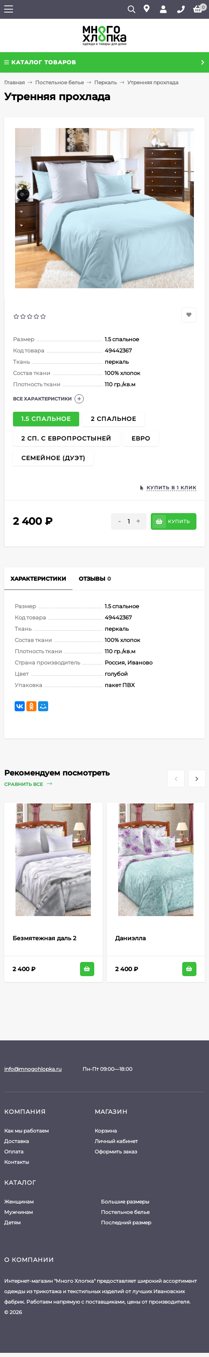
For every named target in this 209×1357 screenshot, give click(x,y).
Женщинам (19, 1201)
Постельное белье (59, 82)
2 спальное (113, 419)
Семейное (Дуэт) (53, 458)
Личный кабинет (116, 1141)
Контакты (16, 1162)
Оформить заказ (116, 1151)
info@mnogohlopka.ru (33, 1069)
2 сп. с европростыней (66, 438)
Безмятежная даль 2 (44, 938)
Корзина (106, 1131)
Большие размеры (125, 1201)
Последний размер (126, 1222)
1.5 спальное (46, 419)
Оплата (13, 1151)
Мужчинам (18, 1212)
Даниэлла (130, 938)
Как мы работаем (26, 1131)
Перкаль (105, 82)
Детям (12, 1222)
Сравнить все (28, 784)
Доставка (16, 1141)
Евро (141, 438)
